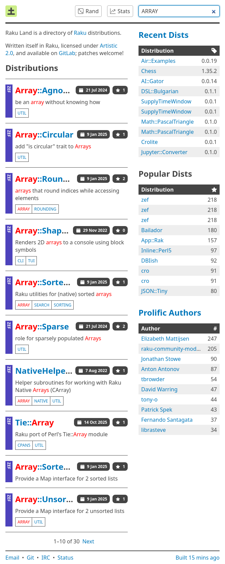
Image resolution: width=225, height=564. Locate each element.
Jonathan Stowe (161, 359)
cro (145, 270)
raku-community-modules (174, 348)
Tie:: (34, 422)
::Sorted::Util (51, 282)
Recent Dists (164, 34)
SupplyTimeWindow (166, 101)
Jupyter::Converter (164, 152)
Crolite (149, 142)
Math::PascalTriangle (167, 121)
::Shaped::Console (61, 230)
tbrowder (153, 379)
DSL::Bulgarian (159, 91)
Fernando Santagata (167, 419)
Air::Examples (158, 61)
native (41, 401)
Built (198, 557)
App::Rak (152, 240)
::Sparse (42, 326)
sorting (62, 305)
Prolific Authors (170, 312)
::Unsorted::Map (58, 499)
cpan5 (24, 445)
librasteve (153, 430)
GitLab (67, 53)
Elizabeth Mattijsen (165, 338)
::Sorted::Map (53, 466)
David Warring (159, 389)
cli (21, 261)
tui (31, 261)
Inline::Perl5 (156, 250)
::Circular (44, 134)
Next (88, 541)
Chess (148, 71)
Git (30, 557)
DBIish (149, 260)
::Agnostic (46, 90)
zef (145, 199)
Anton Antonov (160, 369)
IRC (46, 557)
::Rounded (46, 178)
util (22, 113)
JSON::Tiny (154, 291)
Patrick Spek (156, 409)
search (41, 305)
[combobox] (179, 11)
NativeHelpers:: (57, 370)
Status (65, 557)
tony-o (149, 399)
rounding (45, 209)
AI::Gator (152, 81)
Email (12, 557)
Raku (80, 32)
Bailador (151, 230)
